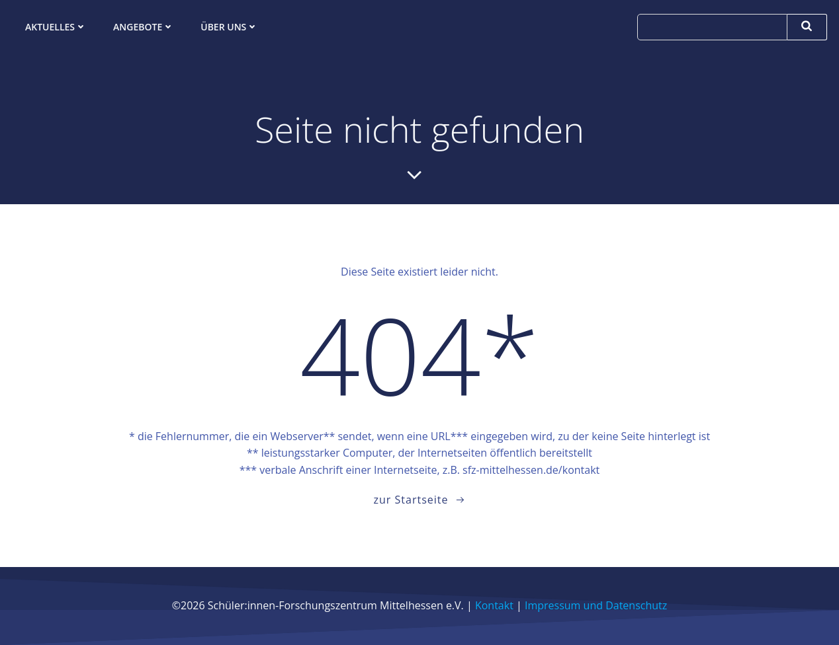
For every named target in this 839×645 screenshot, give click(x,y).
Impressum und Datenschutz (596, 605)
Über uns (229, 26)
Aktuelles (56, 26)
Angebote (143, 26)
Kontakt (494, 605)
